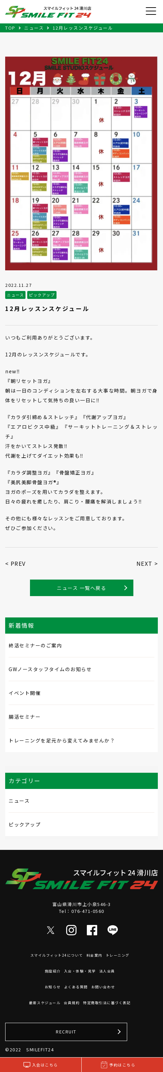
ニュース (19, 800)
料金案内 (94, 955)
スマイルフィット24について (56, 955)
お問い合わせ (103, 986)
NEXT (144, 563)
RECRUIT (66, 1031)
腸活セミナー (25, 716)
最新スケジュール (44, 1002)
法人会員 (107, 971)
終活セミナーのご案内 (35, 645)
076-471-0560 (87, 911)
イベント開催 (25, 692)
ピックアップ (25, 824)
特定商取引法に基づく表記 (107, 1002)
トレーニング (118, 955)
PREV (18, 563)
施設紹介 (53, 971)
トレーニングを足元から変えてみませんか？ (62, 740)
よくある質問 (76, 986)
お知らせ (53, 986)
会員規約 (72, 1002)
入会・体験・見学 (80, 971)
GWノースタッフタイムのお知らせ (50, 669)
